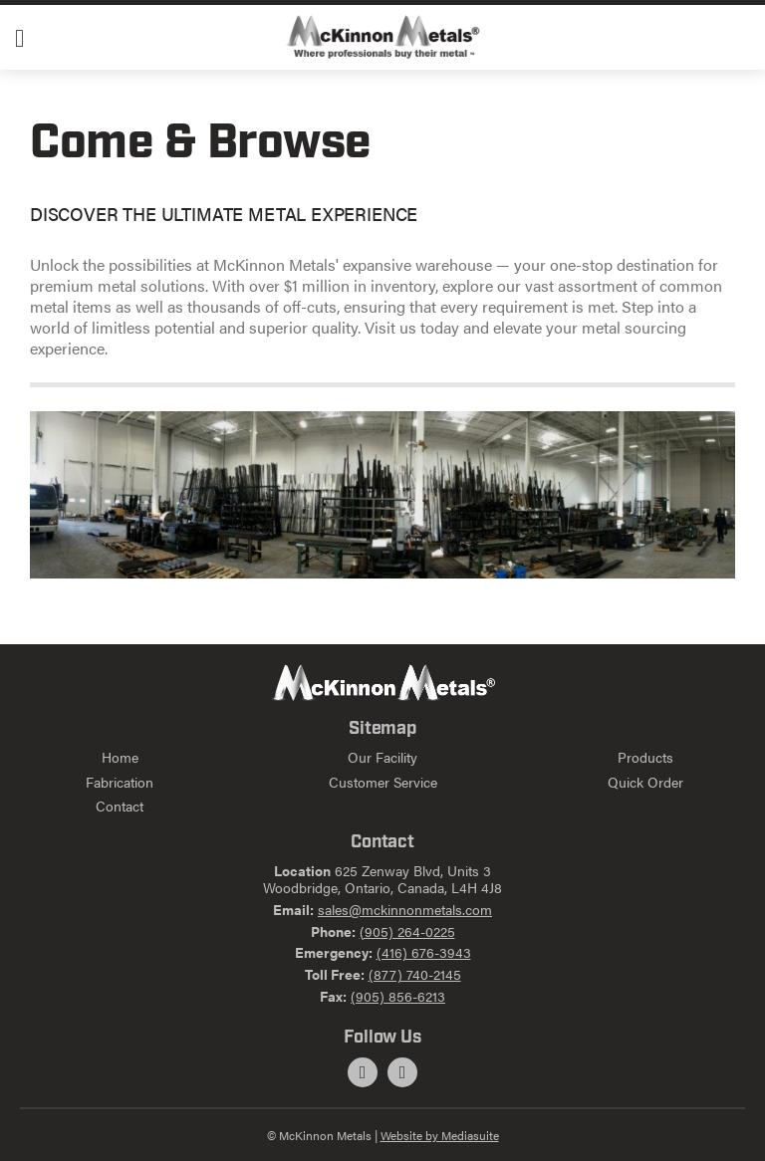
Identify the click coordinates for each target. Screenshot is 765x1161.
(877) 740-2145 (415, 974)
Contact (119, 805)
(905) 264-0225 (407, 931)
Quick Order (645, 782)
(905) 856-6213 (398, 996)
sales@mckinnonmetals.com (405, 909)
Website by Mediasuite (440, 1135)
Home (120, 757)
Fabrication (119, 782)
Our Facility (382, 757)
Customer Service (383, 782)
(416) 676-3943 (424, 952)
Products (645, 757)
